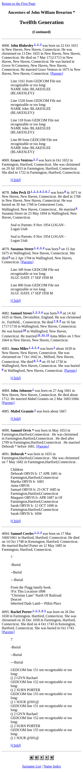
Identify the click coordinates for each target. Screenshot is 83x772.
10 (24, 330)
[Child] (16, 180)
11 (38, 335)
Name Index (52, 766)
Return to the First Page (18, 4)
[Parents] (56, 73)
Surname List (31, 766)
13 (47, 335)
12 (43, 335)
